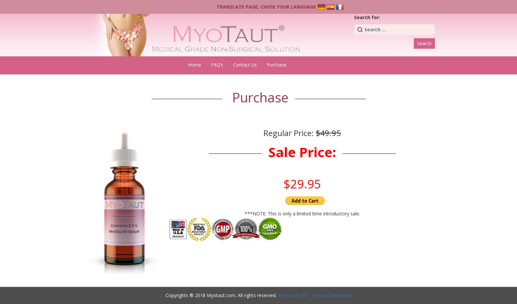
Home (194, 65)
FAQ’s (217, 65)
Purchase (277, 65)
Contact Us (245, 65)
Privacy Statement (332, 295)
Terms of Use (292, 295)
